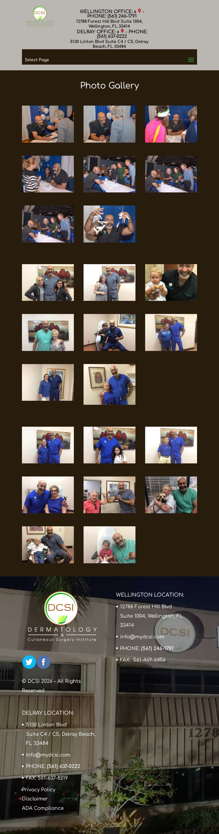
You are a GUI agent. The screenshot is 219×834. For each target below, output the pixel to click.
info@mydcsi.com (142, 637)
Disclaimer (35, 799)
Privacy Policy (38, 789)
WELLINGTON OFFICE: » (110, 11)
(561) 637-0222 (112, 36)
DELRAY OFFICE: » (100, 31)
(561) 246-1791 (122, 16)
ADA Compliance (43, 808)
